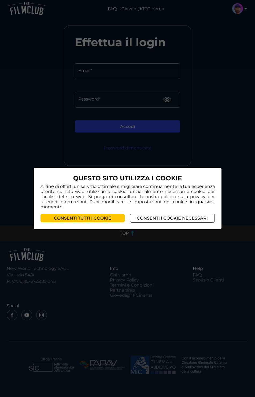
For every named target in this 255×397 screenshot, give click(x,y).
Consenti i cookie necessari (172, 218)
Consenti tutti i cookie (82, 218)
